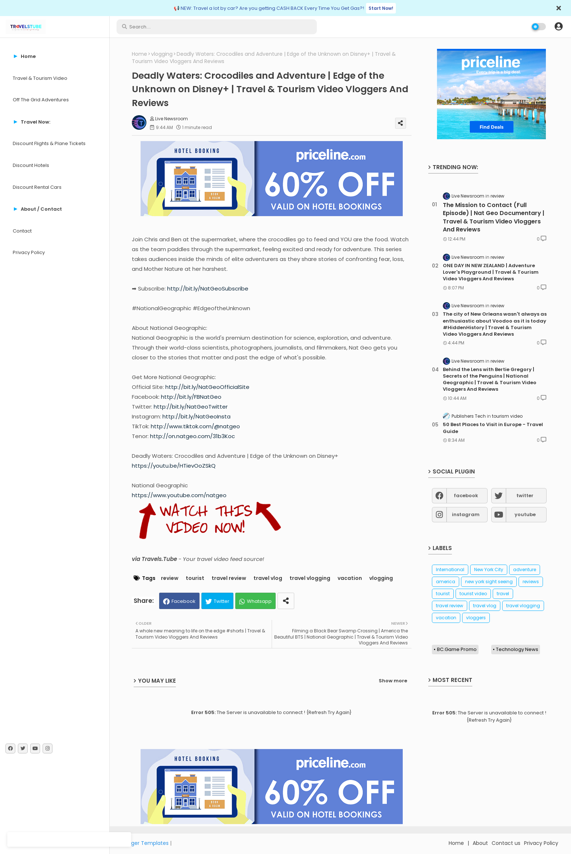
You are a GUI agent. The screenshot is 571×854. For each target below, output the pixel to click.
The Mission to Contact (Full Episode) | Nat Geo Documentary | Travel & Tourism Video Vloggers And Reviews (493, 217)
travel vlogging (310, 578)
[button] (558, 26)
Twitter (221, 601)
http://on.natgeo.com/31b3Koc (192, 436)
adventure (524, 569)
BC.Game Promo (457, 649)
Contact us (506, 843)
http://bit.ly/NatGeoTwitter (191, 406)
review (169, 578)
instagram (466, 514)
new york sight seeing (489, 581)
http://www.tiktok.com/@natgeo (195, 426)
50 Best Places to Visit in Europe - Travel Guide (493, 427)
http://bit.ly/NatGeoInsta (196, 416)
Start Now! (381, 8)
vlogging (162, 54)
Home (139, 54)
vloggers (476, 618)
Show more (393, 680)
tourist (195, 578)
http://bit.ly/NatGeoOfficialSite (207, 387)
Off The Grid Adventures (41, 99)
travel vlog (267, 578)
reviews (531, 581)
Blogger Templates (145, 843)
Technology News (517, 649)
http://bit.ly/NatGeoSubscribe (207, 288)
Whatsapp (259, 601)
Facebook (184, 601)
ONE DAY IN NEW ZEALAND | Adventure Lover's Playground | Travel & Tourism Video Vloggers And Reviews (491, 272)
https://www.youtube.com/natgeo (179, 495)
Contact (22, 230)
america (445, 581)
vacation (350, 578)
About (480, 843)
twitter (524, 495)
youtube (525, 514)
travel (503, 593)
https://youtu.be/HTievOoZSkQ (174, 465)
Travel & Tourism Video (40, 78)
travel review (229, 578)
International (450, 569)
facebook (466, 495)
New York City (488, 569)
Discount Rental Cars (37, 187)
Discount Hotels (31, 165)
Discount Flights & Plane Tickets (49, 143)
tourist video (473, 593)
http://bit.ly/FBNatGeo (191, 397)
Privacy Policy (29, 252)
